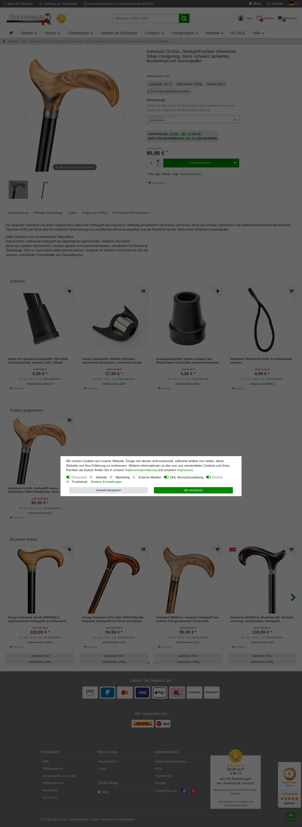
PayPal (217, 477)
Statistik (101, 477)
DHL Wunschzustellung (187, 477)
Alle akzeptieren (193, 490)
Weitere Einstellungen (106, 482)
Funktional (79, 482)
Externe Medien (150, 477)
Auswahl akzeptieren (108, 490)
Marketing (123, 477)
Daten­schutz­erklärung (141, 470)
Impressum (185, 470)
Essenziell (79, 477)
